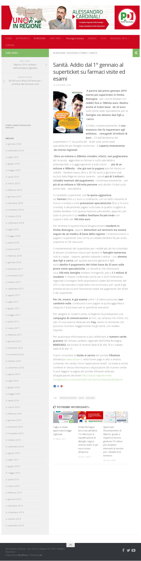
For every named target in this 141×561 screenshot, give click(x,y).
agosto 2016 (14, 374)
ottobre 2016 (14, 361)
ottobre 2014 (14, 519)
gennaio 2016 (14, 420)
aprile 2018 (13, 242)
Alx (40, 555)
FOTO (107, 38)
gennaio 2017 (14, 341)
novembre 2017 (16, 275)
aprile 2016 (13, 400)
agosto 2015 (14, 453)
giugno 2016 (14, 387)
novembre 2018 (16, 209)
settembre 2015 (16, 446)
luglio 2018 (13, 229)
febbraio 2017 (15, 334)
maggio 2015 (14, 473)
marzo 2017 (14, 328)
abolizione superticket (68, 398)
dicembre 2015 (15, 427)
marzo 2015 (14, 486)
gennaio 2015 (14, 499)
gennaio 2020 (14, 144)
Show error (10, 128)
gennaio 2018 (14, 262)
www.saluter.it (74, 359)
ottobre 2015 (14, 440)
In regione (59, 53)
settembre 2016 (16, 367)
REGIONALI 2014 (122, 38)
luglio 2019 (13, 157)
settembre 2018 (16, 223)
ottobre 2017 (14, 282)
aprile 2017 (13, 321)
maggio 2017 (14, 315)
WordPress (23, 555)
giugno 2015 (14, 466)
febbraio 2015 (15, 492)
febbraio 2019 (15, 190)
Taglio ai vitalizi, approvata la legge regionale (62, 431)
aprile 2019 (13, 177)
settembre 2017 (16, 288)
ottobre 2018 (14, 216)
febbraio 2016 (15, 413)
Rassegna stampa (78, 38)
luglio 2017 (13, 302)
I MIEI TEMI (57, 38)
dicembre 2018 (15, 203)
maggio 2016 (14, 394)
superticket (90, 398)
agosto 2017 (14, 295)
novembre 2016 (16, 354)
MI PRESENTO (23, 38)
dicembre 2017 (15, 269)
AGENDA (95, 38)
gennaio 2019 (14, 196)
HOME (8, 38)
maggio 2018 (14, 236)
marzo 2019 (14, 183)
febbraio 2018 (15, 255)
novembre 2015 (16, 433)
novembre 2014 (16, 512)
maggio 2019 (14, 170)
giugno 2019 (14, 163)
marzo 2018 (14, 249)
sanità (81, 398)
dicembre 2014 (15, 505)
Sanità (94, 53)
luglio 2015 (13, 459)
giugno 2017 (14, 308)
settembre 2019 (16, 150)
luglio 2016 (13, 380)
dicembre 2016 (15, 348)
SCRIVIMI (10, 45)
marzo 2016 (14, 407)
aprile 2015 (13, 479)
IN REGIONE (41, 38)
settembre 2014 (16, 525)
